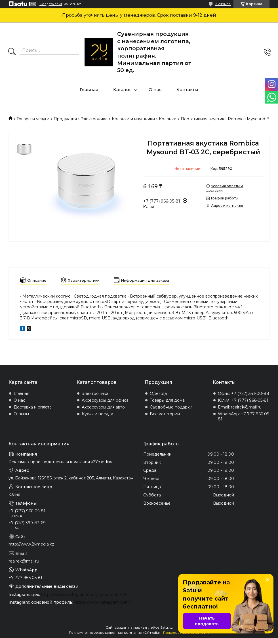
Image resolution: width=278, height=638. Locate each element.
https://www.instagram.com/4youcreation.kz (85, 594)
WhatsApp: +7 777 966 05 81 (243, 416)
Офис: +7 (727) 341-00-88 (243, 393)
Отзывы (21, 413)
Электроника (94, 118)
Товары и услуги (32, 118)
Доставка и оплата (33, 407)
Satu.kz (166, 627)
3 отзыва (223, 4)
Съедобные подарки (171, 407)
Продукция (65, 118)
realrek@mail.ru (24, 561)
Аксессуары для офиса (105, 400)
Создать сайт (50, 4)
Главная (89, 89)
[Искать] (12, 52)
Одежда (158, 393)
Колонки (167, 118)
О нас (155, 89)
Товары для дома (167, 400)
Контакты (187, 89)
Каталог (122, 89)
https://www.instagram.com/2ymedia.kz (104, 602)
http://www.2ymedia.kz (31, 544)
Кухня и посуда (97, 413)
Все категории (165, 413)
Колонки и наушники (133, 118)
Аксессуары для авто (103, 407)
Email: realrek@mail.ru (240, 407)
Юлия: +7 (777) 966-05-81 (243, 400)
